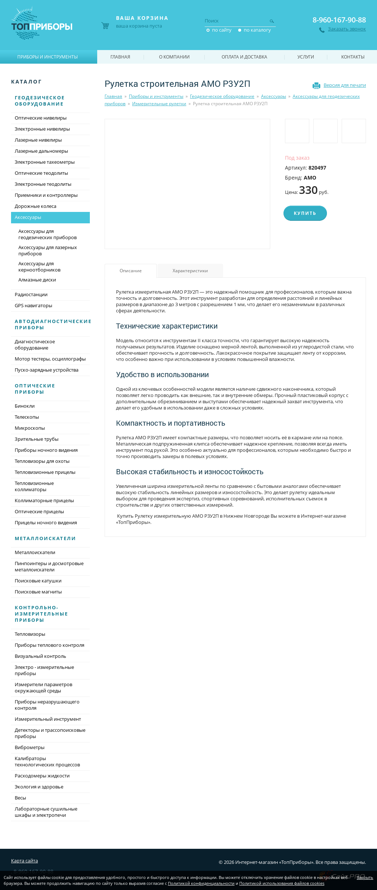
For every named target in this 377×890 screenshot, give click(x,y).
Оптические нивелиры (41, 117)
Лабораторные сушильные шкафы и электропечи (46, 811)
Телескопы (27, 417)
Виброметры (30, 747)
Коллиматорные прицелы (44, 500)
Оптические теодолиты (41, 173)
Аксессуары (273, 96)
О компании (174, 57)
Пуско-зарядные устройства (46, 369)
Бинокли (25, 406)
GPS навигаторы (33, 305)
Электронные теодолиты (43, 184)
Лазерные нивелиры (38, 139)
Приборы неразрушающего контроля (47, 704)
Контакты (352, 57)
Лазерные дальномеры (41, 151)
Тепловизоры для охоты (42, 461)
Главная (113, 96)
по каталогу (257, 29)
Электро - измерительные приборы (44, 670)
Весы (20, 797)
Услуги (305, 57)
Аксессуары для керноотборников (39, 266)
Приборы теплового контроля (49, 645)
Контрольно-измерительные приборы (41, 613)
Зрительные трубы (37, 439)
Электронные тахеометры (45, 162)
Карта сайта (24, 860)
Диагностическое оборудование (35, 344)
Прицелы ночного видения (46, 522)
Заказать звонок (347, 29)
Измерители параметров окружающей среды (43, 687)
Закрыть (365, 877)
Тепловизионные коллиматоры (34, 486)
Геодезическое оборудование (222, 96)
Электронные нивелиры (42, 128)
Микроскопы (30, 428)
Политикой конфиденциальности (201, 883)
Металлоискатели (45, 538)
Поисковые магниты (38, 591)
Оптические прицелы (39, 511)
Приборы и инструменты (156, 96)
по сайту (222, 29)
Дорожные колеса (35, 206)
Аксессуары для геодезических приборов (47, 234)
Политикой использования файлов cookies (281, 883)
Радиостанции (31, 294)
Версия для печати (345, 85)
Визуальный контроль (40, 656)
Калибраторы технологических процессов (47, 761)
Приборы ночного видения (46, 450)
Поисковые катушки (38, 580)
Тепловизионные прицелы (45, 472)
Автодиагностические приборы (53, 324)
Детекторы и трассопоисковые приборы (50, 733)
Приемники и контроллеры (46, 195)
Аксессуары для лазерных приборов (47, 250)
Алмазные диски (37, 279)
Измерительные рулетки (159, 103)
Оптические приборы (35, 388)
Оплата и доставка (244, 57)
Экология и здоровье (39, 786)
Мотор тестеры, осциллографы (50, 358)
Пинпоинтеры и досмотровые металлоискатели (49, 566)
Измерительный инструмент (48, 719)
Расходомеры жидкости (42, 775)
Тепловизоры (30, 634)
